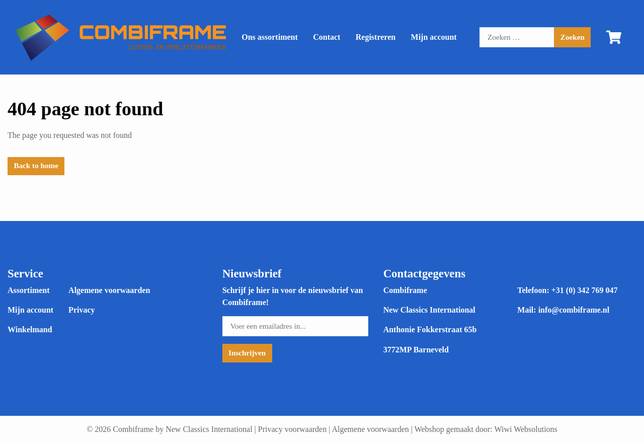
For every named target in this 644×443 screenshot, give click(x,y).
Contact (326, 37)
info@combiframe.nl (574, 310)
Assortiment (29, 290)
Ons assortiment (270, 37)
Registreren (375, 37)
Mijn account (434, 37)
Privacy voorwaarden (292, 429)
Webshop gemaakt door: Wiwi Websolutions (486, 429)
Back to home (36, 165)
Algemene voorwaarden (109, 290)
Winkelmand (30, 329)
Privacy (81, 310)
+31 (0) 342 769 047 (584, 290)
